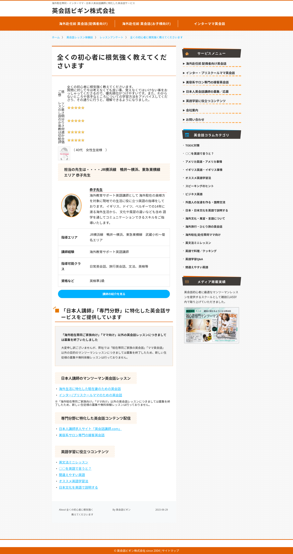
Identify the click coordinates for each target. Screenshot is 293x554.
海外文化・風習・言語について (205, 218)
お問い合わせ (195, 120)
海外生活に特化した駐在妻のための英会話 (90, 388)
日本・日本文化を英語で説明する (206, 210)
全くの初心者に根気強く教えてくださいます (156, 37)
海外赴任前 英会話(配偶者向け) (83, 23)
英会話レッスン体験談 (80, 37)
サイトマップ (170, 551)
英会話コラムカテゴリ (207, 135)
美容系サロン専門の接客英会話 (82, 434)
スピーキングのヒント (199, 186)
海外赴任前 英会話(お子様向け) (146, 23)
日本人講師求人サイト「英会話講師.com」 (90, 428)
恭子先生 (96, 189)
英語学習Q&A (194, 259)
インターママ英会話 (209, 23)
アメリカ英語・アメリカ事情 (203, 162)
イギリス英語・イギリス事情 (203, 170)
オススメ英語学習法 (73, 481)
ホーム (56, 37)
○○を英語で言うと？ (75, 468)
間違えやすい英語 (72, 474)
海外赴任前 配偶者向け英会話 (206, 64)
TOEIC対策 (192, 145)
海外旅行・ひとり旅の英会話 (203, 226)
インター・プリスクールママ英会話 (210, 73)
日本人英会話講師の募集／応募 (207, 92)
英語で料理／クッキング (201, 251)
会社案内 (192, 110)
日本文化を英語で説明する (78, 487)
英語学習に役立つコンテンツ (206, 101)
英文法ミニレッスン (73, 462)
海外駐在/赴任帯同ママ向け (203, 235)
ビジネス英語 (193, 194)
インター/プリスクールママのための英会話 (90, 394)
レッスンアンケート (111, 37)
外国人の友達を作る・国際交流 (205, 202)
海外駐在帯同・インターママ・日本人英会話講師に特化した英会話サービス (93, 3)
